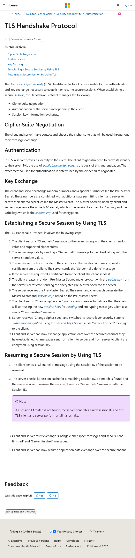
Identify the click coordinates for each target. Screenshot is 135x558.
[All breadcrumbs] (8, 14)
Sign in (128, 5)
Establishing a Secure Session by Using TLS (33, 69)
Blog (56, 540)
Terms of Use (53, 546)
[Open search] (118, 5)
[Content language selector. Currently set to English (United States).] (25, 531)
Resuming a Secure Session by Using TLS (32, 74)
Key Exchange (16, 64)
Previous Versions (38, 540)
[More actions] (127, 14)
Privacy (88, 540)
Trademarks (72, 546)
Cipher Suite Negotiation (22, 54)
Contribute (72, 540)
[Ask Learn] (120, 14)
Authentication (94, 14)
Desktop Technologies (39, 14)
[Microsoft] (67, 5)
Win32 (18, 14)
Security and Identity (68, 14)
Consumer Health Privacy (23, 546)
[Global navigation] (4, 5)
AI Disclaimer (15, 540)
